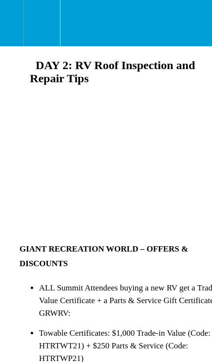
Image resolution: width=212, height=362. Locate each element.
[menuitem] (41, 23)
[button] (11, 23)
